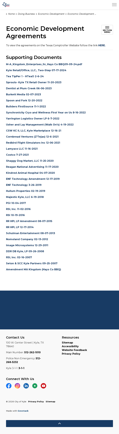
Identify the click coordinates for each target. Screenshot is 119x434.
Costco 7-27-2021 (17, 154)
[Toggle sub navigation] (107, 30)
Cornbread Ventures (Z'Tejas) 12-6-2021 (32, 136)
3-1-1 (21, 368)
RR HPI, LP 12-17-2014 (20, 227)
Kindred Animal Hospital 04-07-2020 (30, 172)
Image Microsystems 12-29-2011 (27, 245)
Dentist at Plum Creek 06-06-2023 (29, 88)
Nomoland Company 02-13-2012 (27, 239)
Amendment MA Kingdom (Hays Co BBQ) (33, 269)
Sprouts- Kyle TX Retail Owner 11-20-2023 (33, 82)
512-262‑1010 (32, 352)
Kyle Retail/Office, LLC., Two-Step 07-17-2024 (36, 70)
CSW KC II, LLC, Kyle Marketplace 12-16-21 (33, 130)
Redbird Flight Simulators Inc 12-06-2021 (33, 142)
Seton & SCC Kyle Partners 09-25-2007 (31, 263)
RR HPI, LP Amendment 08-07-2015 (29, 221)
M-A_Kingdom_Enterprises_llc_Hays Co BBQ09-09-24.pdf (44, 64)
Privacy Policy (71, 353)
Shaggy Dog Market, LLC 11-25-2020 (30, 160)
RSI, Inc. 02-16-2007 (19, 257)
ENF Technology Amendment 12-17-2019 (33, 178)
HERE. (102, 45)
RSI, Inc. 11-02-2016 (18, 209)
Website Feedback (74, 350)
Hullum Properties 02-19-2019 (25, 191)
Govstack (23, 411)
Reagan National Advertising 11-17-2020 (32, 166)
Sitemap (67, 342)
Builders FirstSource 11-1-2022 (26, 106)
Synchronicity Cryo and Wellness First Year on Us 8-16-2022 (46, 112)
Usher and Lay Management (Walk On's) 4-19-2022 (40, 124)
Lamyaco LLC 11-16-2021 (22, 148)
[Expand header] (114, 4)
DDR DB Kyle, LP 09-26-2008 (25, 251)
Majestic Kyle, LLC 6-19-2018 (25, 197)
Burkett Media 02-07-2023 (23, 94)
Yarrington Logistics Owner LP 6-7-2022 (32, 118)
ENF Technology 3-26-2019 (24, 185)
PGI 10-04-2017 (16, 203)
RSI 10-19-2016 (15, 215)
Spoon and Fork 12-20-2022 (24, 100)
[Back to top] (59, 423)
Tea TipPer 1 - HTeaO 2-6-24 (25, 76)
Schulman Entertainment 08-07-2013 (30, 233)
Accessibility (70, 346)
